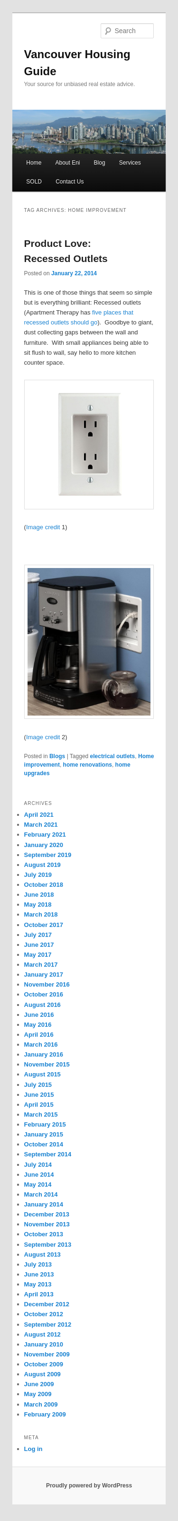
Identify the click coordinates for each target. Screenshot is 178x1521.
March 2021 (41, 824)
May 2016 (38, 1024)
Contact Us (70, 181)
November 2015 (47, 1064)
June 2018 (39, 894)
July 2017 (38, 934)
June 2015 (39, 1094)
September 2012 (48, 1324)
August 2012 (42, 1334)
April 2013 (39, 1294)
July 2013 (38, 1264)
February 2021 (45, 834)
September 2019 (48, 854)
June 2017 (39, 944)
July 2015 (38, 1084)
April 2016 (39, 1034)
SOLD (34, 181)
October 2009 (43, 1364)
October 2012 (43, 1314)
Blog (99, 162)
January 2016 (43, 1054)
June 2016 (39, 1014)
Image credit (43, 527)
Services (130, 162)
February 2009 (45, 1414)
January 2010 (43, 1344)
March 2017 (41, 964)
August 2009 (42, 1374)
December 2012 (46, 1304)
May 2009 (38, 1394)
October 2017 (43, 924)
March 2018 (41, 914)
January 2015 (43, 1134)
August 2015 (42, 1074)
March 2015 (41, 1114)
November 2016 (47, 984)
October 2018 (43, 884)
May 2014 (38, 1184)
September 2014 (48, 1154)
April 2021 (39, 814)
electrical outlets (112, 756)
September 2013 (48, 1244)
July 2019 (38, 874)
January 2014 (43, 1204)
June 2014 (39, 1174)
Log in (33, 1448)
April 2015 (39, 1104)
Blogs (57, 756)
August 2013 (42, 1254)
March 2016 (41, 1044)
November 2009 (47, 1354)
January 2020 (43, 844)
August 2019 (42, 864)
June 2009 (39, 1384)
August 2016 (42, 1004)
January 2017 (43, 974)
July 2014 (38, 1164)
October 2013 (43, 1234)
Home (33, 162)
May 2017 (38, 954)
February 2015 (45, 1124)
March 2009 (41, 1404)
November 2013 (47, 1224)
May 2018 (38, 904)
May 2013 (38, 1284)
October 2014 (43, 1144)
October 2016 (43, 994)
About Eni (67, 162)
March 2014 (41, 1194)
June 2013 (39, 1274)
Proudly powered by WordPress (89, 1485)
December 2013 (46, 1214)
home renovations (87, 764)
